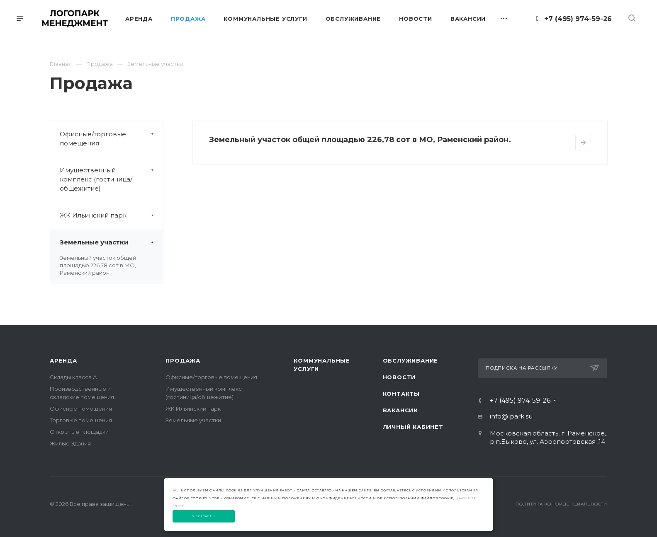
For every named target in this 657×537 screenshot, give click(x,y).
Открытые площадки (79, 431)
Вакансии (400, 410)
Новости (399, 377)
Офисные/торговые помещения (111, 139)
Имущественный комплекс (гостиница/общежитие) (111, 179)
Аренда (63, 360)
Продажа (182, 360)
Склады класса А (73, 377)
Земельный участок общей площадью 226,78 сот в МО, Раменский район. (98, 265)
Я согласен (203, 516)
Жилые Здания (70, 443)
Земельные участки (111, 242)
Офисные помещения (81, 408)
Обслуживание (410, 360)
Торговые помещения (81, 420)
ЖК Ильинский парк (111, 215)
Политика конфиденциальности (561, 504)
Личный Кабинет (413, 426)
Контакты (401, 393)
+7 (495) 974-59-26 (578, 19)
